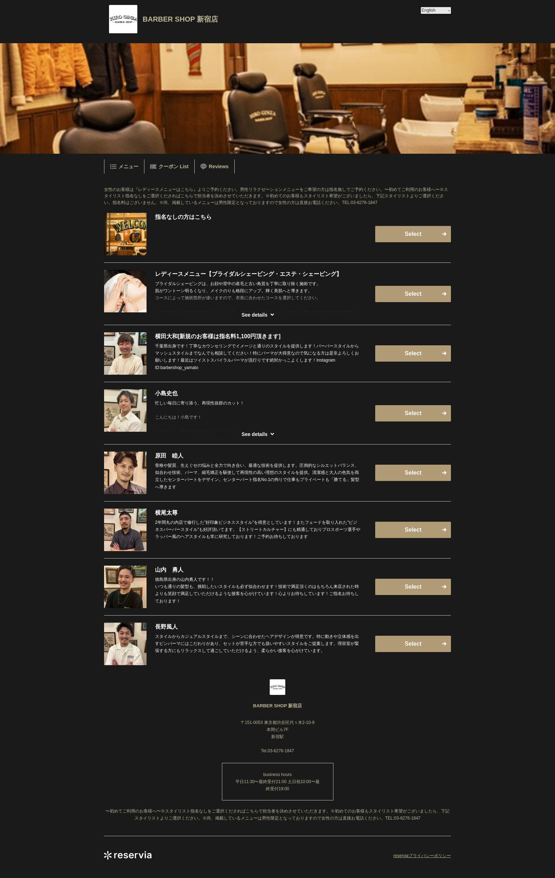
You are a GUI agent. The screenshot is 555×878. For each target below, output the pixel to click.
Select (413, 234)
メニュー (124, 166)
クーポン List (169, 166)
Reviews (214, 166)
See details (255, 315)
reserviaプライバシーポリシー (422, 855)
